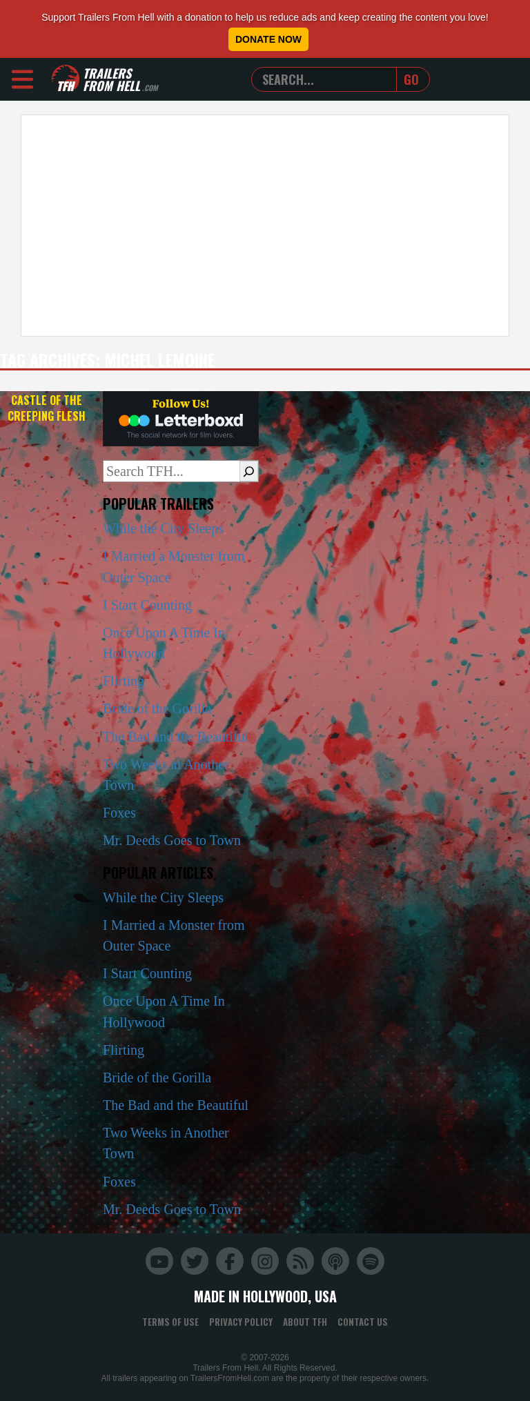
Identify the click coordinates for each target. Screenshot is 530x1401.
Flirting (123, 680)
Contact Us (362, 1322)
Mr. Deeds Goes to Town (172, 840)
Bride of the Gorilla (157, 708)
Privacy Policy (241, 1322)
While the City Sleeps (163, 528)
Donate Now (268, 39)
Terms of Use (170, 1322)
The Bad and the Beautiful (175, 736)
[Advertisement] (265, 225)
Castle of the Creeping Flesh (47, 408)
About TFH (305, 1322)
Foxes (119, 812)
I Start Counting (147, 605)
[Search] (248, 471)
